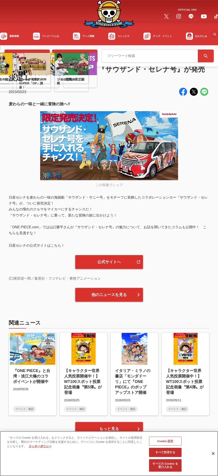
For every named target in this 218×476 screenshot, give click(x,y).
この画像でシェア (109, 185)
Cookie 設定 (165, 443)
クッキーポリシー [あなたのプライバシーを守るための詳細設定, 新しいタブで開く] (40, 448)
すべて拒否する (165, 454)
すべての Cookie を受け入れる (165, 467)
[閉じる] (213, 456)
